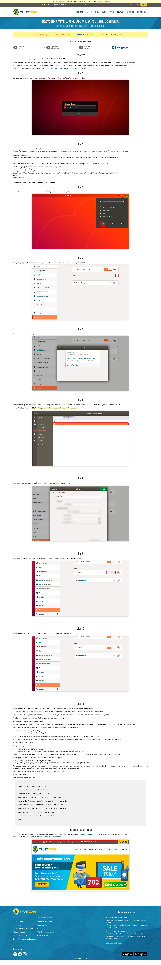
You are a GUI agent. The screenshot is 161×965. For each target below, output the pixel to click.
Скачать (120, 12)
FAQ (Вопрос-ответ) (45, 936)
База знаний (42, 940)
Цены (97, 12)
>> (82, 5)
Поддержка (141, 12)
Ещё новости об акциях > (114, 948)
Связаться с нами (44, 926)
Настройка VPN (108, 12)
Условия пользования (23, 933)
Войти (144, 5)
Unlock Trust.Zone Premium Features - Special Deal (125, 939)
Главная (17, 922)
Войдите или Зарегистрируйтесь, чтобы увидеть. (57, 408)
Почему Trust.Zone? (83, 12)
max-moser (128, 65)
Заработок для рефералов (24, 943)
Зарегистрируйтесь (114, 34)
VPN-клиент (18, 926)
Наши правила (19, 936)
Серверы (130, 12)
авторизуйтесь (79, 34)
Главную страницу (86, 839)
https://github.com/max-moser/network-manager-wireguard (63, 68)
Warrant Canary (20, 940)
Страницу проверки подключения (47, 841)
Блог (39, 933)
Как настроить (104, 1)
